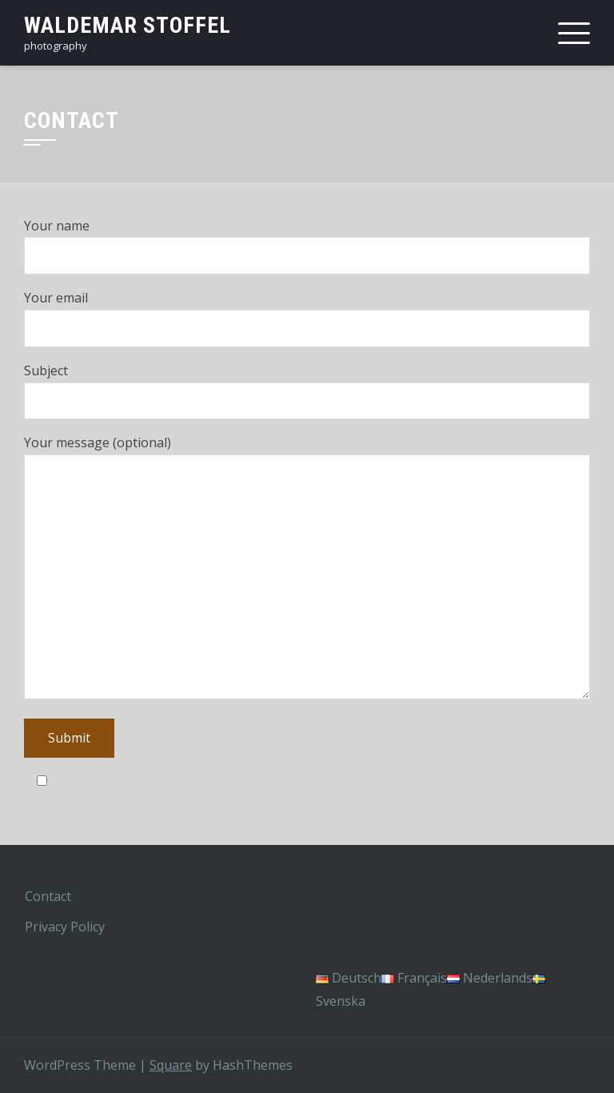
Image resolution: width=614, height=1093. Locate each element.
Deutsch (348, 978)
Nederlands (489, 978)
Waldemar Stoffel (127, 25)
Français (414, 978)
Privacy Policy (65, 926)
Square (171, 1065)
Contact (48, 896)
